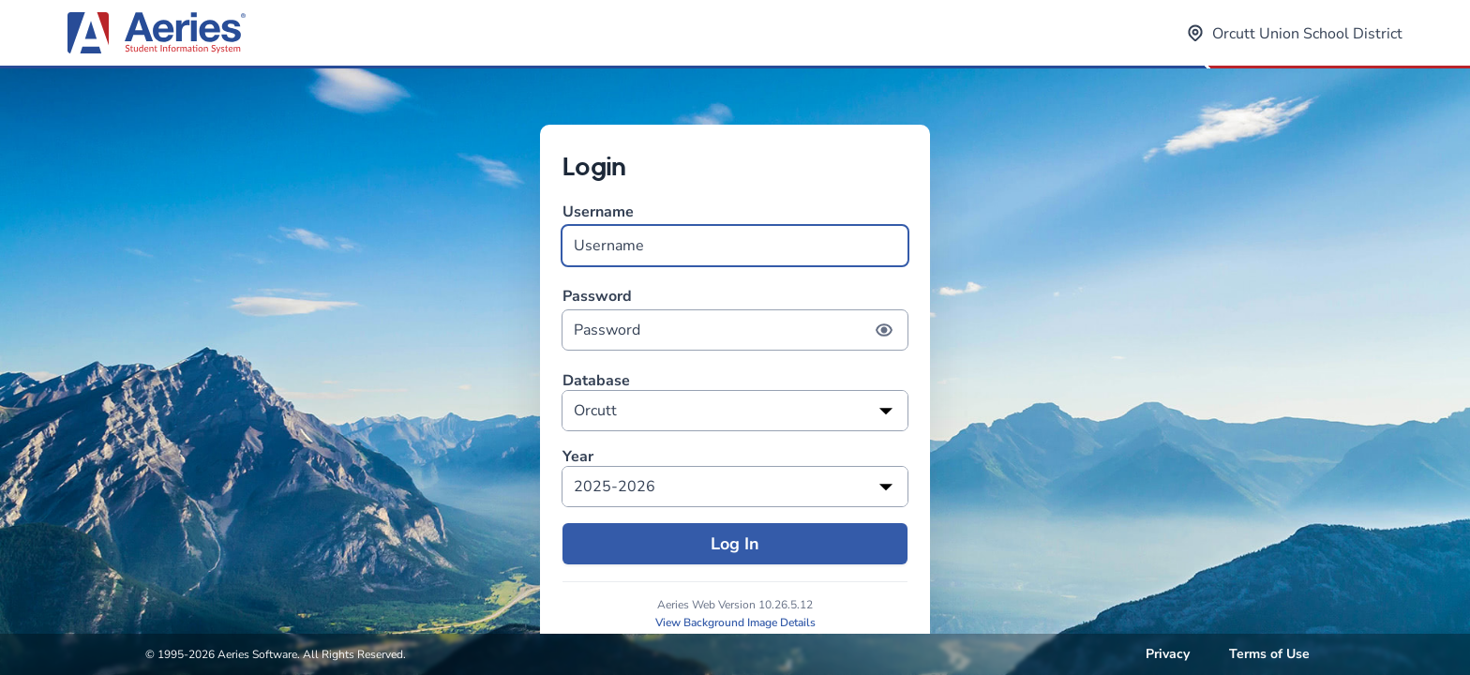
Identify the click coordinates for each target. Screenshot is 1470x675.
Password (735, 318)
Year (577, 457)
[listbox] (735, 410)
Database (596, 381)
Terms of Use (1269, 654)
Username (735, 233)
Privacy (1168, 654)
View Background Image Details (735, 622)
